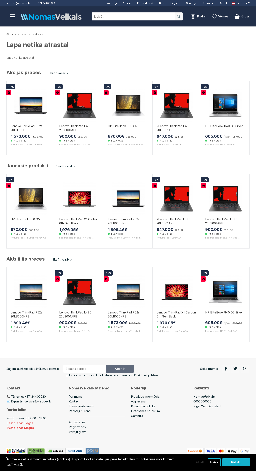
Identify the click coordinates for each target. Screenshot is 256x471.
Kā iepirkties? (145, 3)
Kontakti (224, 3)
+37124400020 (35, 396)
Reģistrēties (77, 427)
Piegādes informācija (145, 396)
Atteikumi (207, 3)
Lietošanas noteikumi (145, 411)
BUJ (161, 3)
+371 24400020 (45, 3)
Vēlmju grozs (77, 432)
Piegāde (175, 3)
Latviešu (239, 3)
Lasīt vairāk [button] (14, 464)
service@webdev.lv (18, 3)
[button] (241, 3)
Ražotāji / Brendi (80, 411)
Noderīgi (111, 3)
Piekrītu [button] (236, 462)
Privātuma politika (143, 406)
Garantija (191, 3)
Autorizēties (77, 422)
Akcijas (127, 3)
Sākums (11, 34)
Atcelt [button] (200, 462)
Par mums (76, 396)
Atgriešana (138, 401)
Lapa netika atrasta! (32, 34)
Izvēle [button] (214, 462)
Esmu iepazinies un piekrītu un (113, 375)
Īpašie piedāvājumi (81, 406)
